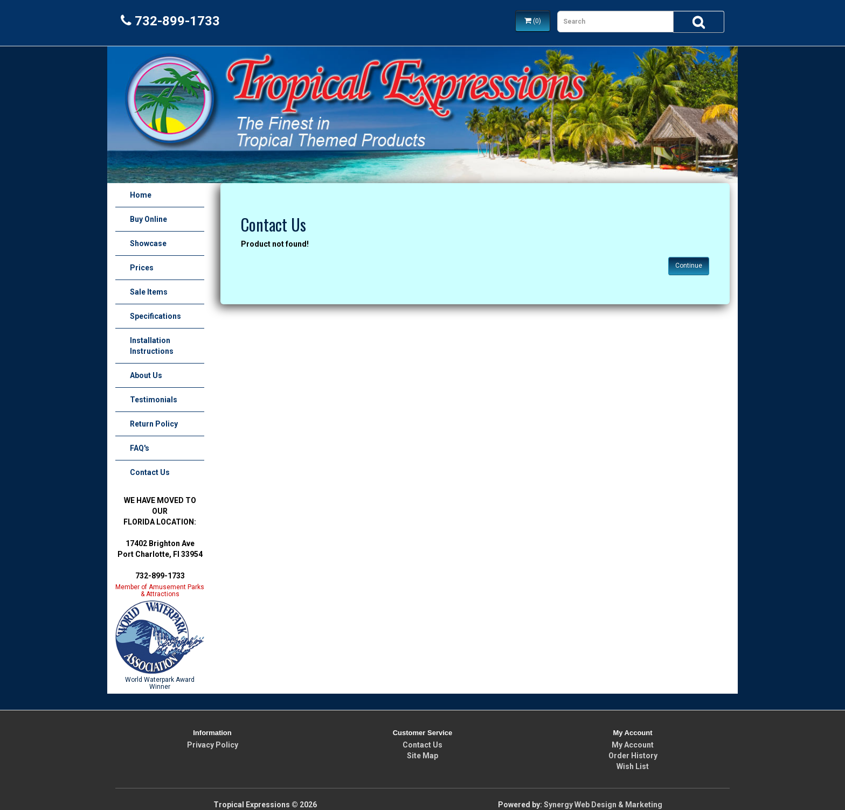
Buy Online (148, 219)
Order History (632, 755)
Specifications (155, 316)
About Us (146, 375)
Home (140, 195)
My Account (633, 745)
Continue (688, 265)
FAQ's (139, 448)
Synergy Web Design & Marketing (603, 804)
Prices (142, 267)
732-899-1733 (170, 21)
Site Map (422, 755)
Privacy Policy (212, 745)
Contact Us (150, 472)
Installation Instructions (152, 345)
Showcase (148, 243)
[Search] (698, 22)
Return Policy (154, 424)
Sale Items (149, 292)
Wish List (633, 766)
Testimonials (153, 399)
